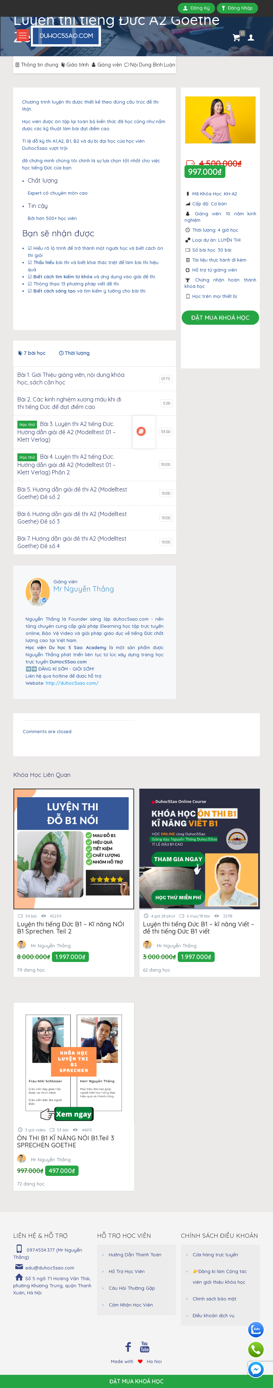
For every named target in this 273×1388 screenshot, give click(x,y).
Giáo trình (74, 64)
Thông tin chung (36, 64)
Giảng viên (106, 64)
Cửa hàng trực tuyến (215, 1254)
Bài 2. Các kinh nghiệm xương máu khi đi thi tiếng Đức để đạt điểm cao (69, 403)
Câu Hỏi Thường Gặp (132, 1288)
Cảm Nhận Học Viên (131, 1305)
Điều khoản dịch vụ (213, 1315)
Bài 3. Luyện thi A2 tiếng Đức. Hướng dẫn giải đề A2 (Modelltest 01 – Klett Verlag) (66, 431)
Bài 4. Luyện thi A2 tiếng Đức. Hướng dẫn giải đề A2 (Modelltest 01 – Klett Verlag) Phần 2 (66, 464)
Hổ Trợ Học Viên (127, 1271)
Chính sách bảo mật (214, 1299)
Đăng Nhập (237, 8)
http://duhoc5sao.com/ (72, 683)
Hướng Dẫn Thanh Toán (135, 1254)
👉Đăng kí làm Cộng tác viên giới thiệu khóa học (220, 1276)
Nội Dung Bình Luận (149, 64)
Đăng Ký (196, 8)
